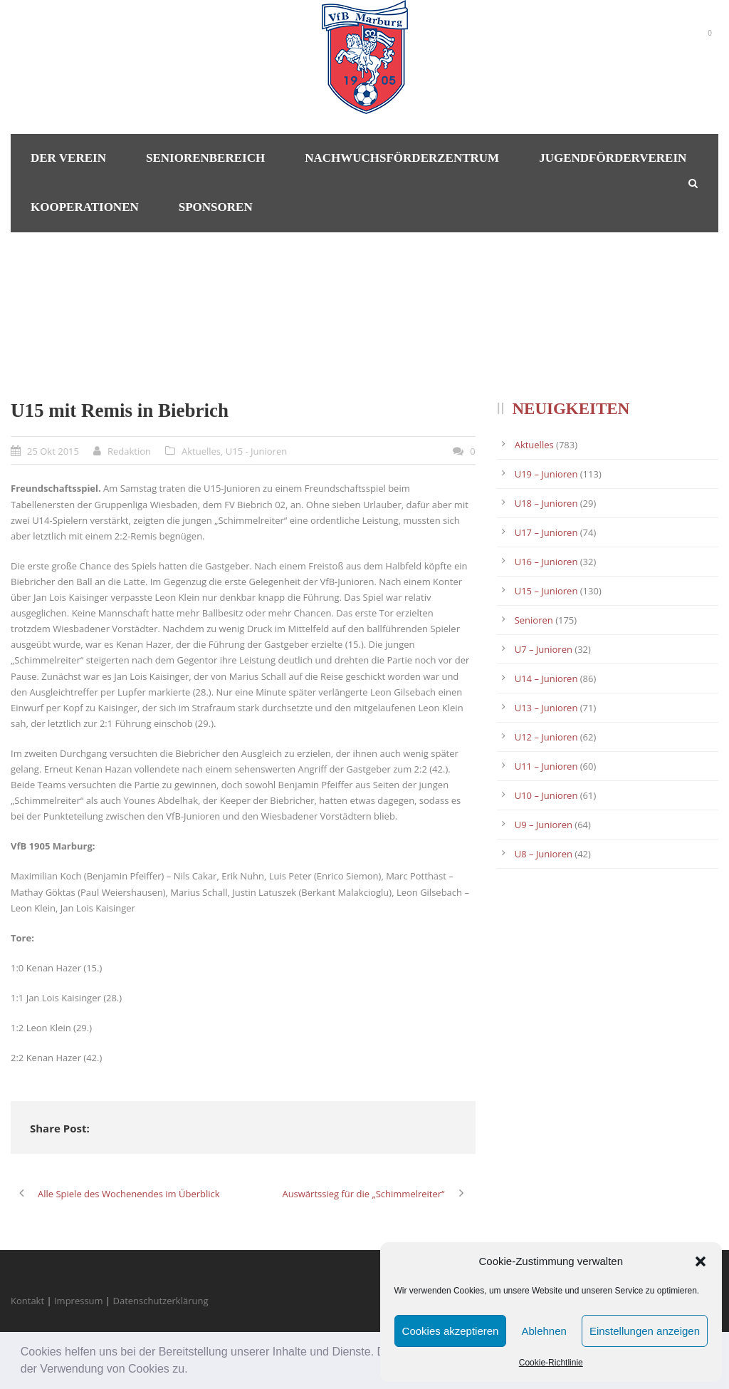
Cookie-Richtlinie (551, 1363)
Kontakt (27, 1300)
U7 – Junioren (543, 649)
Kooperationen (85, 207)
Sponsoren (216, 207)
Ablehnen (543, 1331)
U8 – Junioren (543, 853)
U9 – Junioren (543, 824)
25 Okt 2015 (53, 451)
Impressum (78, 1300)
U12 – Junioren (546, 736)
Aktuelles (201, 451)
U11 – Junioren (546, 766)
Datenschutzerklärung (161, 1300)
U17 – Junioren (546, 532)
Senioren (534, 620)
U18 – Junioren (546, 503)
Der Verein (68, 158)
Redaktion (129, 451)
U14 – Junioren (546, 678)
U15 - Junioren (256, 451)
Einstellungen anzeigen (644, 1331)
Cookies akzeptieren (450, 1331)
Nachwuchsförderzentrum (402, 158)
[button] (193, 1370)
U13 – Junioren (546, 707)
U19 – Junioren (546, 474)
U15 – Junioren (546, 590)
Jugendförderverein (612, 158)
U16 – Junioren (546, 561)
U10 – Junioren (546, 795)
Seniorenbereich (205, 158)
